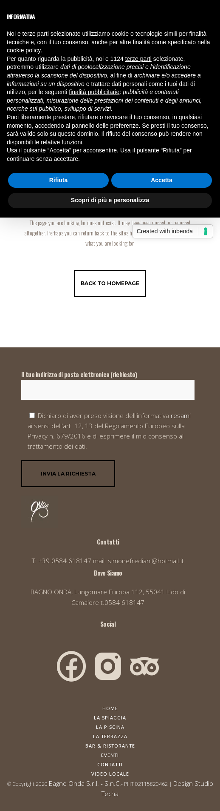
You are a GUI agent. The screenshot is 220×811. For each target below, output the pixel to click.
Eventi (110, 755)
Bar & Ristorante (110, 745)
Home (110, 708)
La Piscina (110, 727)
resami (181, 415)
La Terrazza (110, 736)
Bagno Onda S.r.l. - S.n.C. (85, 783)
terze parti (138, 58)
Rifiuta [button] (58, 180)
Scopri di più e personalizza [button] (110, 200)
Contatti (110, 764)
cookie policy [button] (23, 50)
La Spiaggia (110, 717)
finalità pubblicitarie (94, 92)
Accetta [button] (161, 180)
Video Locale (110, 774)
